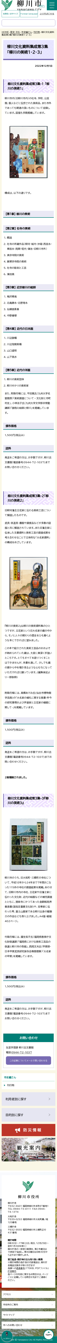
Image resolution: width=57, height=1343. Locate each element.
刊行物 (36, 32)
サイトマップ (8, 1315)
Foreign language (29, 14)
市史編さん (26, 32)
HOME (5, 32)
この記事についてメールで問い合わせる (28, 1061)
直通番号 (20, 1268)
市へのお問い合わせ (12, 1325)
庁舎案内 (12, 1271)
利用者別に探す (15, 1099)
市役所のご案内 (10, 1305)
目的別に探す (14, 1114)
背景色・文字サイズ (10, 14)
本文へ (42, 6)
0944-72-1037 (21, 1052)
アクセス (7, 1294)
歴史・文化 (15, 32)
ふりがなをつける (47, 13)
